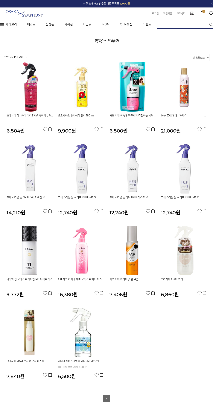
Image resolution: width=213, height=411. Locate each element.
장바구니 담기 (50, 129)
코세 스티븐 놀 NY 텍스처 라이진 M (31, 197)
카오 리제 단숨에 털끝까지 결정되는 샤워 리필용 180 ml (139, 115)
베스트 (31, 24)
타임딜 (87, 24)
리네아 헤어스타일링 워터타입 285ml (78, 361)
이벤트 (147, 24)
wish (211, 13)
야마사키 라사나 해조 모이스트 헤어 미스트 (92, 279)
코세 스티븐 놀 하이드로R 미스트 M (139, 197)
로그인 (155, 13)
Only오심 (126, 24)
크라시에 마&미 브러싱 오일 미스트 (33, 361)
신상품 (50, 24)
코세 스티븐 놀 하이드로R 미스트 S (87, 197)
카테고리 (11, 24)
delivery (192, 13)
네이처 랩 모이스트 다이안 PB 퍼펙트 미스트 (37, 279)
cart (201, 12)
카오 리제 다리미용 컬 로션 (134, 279)
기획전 (68, 24)
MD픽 (106, 24)
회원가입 (167, 13)
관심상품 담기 (45, 129)
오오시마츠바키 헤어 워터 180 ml (76, 115)
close (212, 3)
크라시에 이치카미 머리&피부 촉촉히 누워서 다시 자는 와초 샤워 (44, 115)
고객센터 (181, 13)
